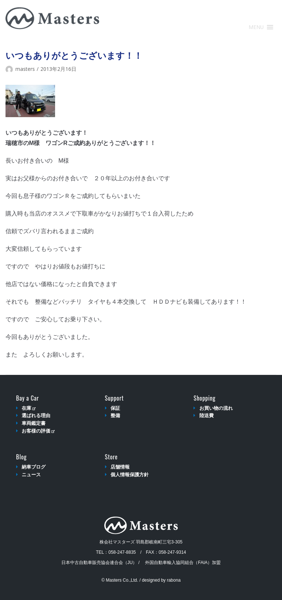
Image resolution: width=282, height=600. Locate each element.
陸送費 (206, 415)
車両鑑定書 (34, 423)
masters (25, 68)
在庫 (28, 408)
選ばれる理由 (36, 415)
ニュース (31, 474)
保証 (115, 408)
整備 (115, 415)
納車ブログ (34, 467)
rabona (173, 580)
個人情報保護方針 (130, 474)
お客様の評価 (38, 431)
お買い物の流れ (216, 408)
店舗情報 (120, 467)
